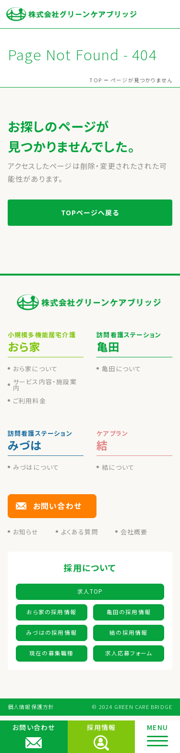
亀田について (121, 368)
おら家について (35, 368)
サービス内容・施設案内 (45, 384)
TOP (95, 80)
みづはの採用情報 (51, 632)
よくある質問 (79, 532)
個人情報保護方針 (31, 706)
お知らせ (26, 532)
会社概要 (134, 532)
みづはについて (36, 467)
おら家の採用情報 (51, 612)
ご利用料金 (29, 401)
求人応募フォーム (129, 653)
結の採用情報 (128, 632)
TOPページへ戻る (90, 212)
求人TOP (90, 591)
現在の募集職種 (51, 653)
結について (118, 467)
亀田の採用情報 (129, 612)
